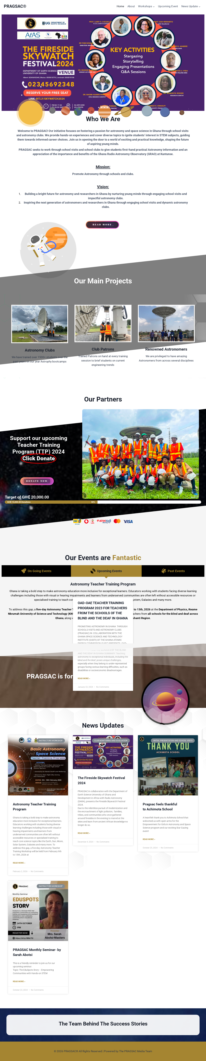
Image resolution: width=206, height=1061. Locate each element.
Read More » (19, 863)
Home (120, 6)
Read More (103, 627)
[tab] (36, 571)
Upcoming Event (168, 6)
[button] (98, 107)
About (131, 6)
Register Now (103, 637)
